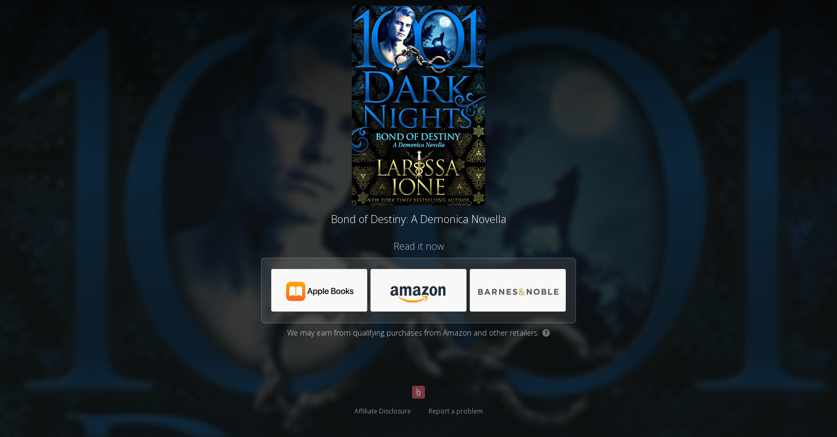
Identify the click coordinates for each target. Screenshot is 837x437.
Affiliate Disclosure (382, 411)
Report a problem (456, 411)
